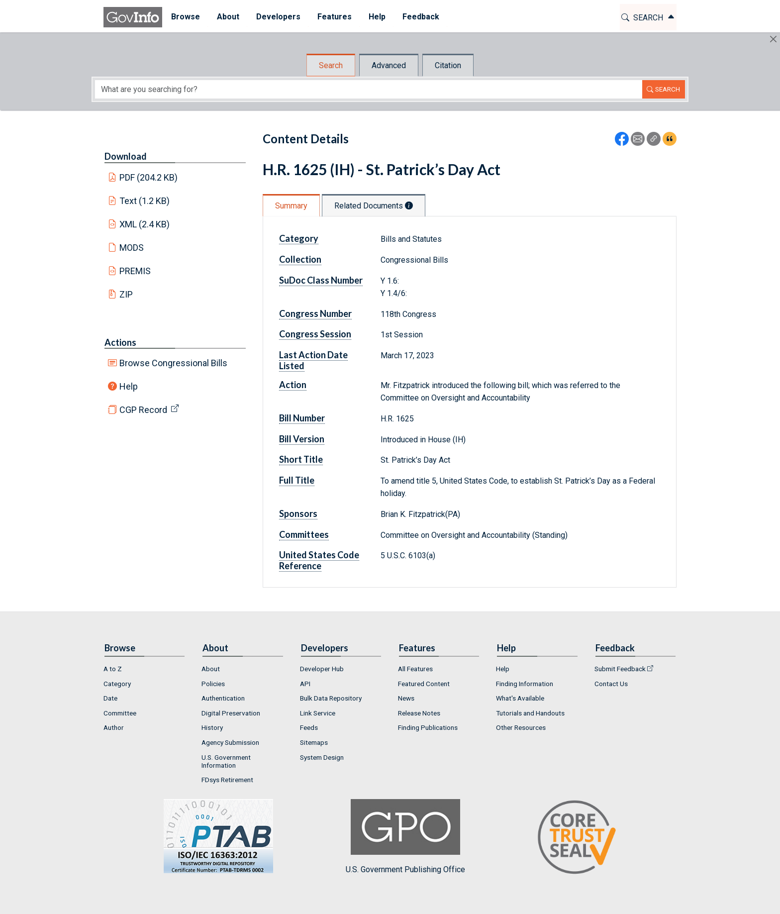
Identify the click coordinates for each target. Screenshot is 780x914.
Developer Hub (322, 669)
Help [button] (376, 16)
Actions (120, 342)
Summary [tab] (291, 205)
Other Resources (521, 727)
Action (292, 384)
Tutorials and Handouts (530, 713)
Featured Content (424, 684)
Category (298, 238)
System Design (322, 757)
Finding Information (524, 684)
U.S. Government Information (226, 761)
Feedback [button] (420, 16)
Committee (119, 713)
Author (113, 727)
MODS (131, 247)
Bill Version (301, 438)
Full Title (296, 480)
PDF (148, 177)
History (212, 727)
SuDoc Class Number (321, 280)
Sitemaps (314, 742)
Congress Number (315, 313)
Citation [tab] (448, 65)
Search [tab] (331, 65)
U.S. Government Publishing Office (405, 836)
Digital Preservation (230, 713)
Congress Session (315, 333)
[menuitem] (185, 17)
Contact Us (611, 684)
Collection (300, 259)
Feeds (309, 727)
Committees (304, 534)
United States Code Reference (319, 560)
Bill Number (302, 417)
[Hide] (773, 39)
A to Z (112, 669)
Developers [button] (278, 16)
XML (144, 224)
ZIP (126, 294)
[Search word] (368, 89)
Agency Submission (230, 742)
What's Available (520, 698)
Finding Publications (428, 727)
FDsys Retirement (227, 780)
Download (125, 156)
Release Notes (419, 713)
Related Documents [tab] (373, 205)
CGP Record (143, 410)
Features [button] (334, 16)
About (210, 669)
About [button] (227, 16)
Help (128, 386)
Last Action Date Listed (313, 360)
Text (144, 201)
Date (110, 698)
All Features (415, 669)
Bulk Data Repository (331, 698)
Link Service (317, 713)
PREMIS (135, 271)
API (305, 684)
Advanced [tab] (389, 65)
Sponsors (298, 513)
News (406, 698)
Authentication (223, 698)
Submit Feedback (620, 669)
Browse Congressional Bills (173, 363)
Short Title (301, 459)
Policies (213, 684)
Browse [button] (185, 16)
